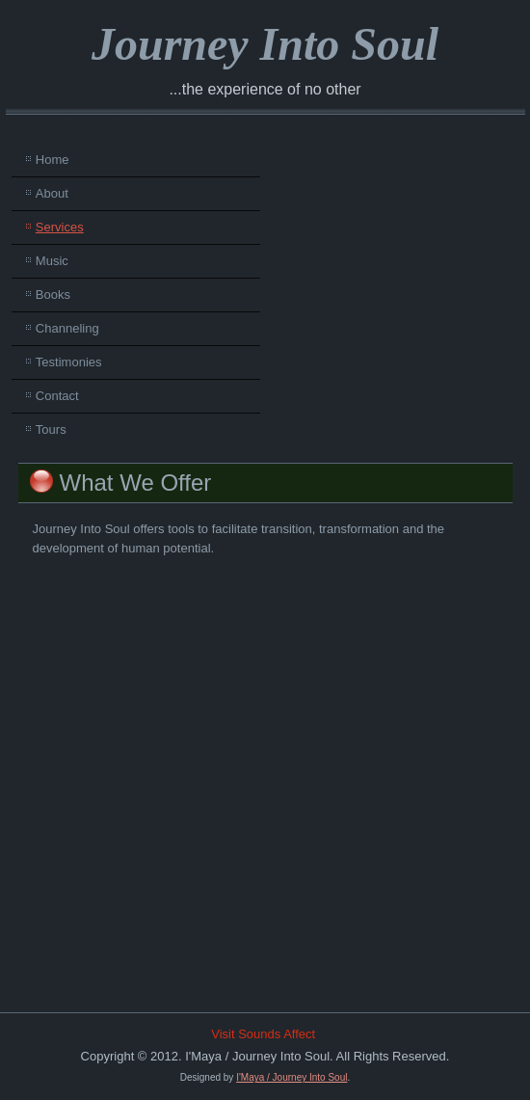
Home (52, 159)
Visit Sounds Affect (263, 1034)
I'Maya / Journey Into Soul (291, 1077)
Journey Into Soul (265, 43)
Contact (57, 396)
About (52, 193)
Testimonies (69, 362)
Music (52, 261)
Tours (51, 429)
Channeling (67, 328)
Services (60, 227)
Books (53, 294)
